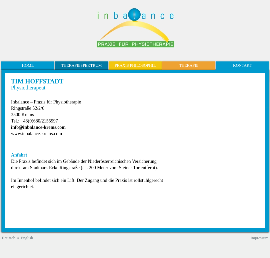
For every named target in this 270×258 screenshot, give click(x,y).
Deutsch (8, 238)
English (27, 238)
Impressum (259, 238)
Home (28, 65)
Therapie (189, 65)
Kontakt (242, 65)
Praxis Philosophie (135, 65)
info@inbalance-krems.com (38, 127)
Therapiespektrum (81, 65)
